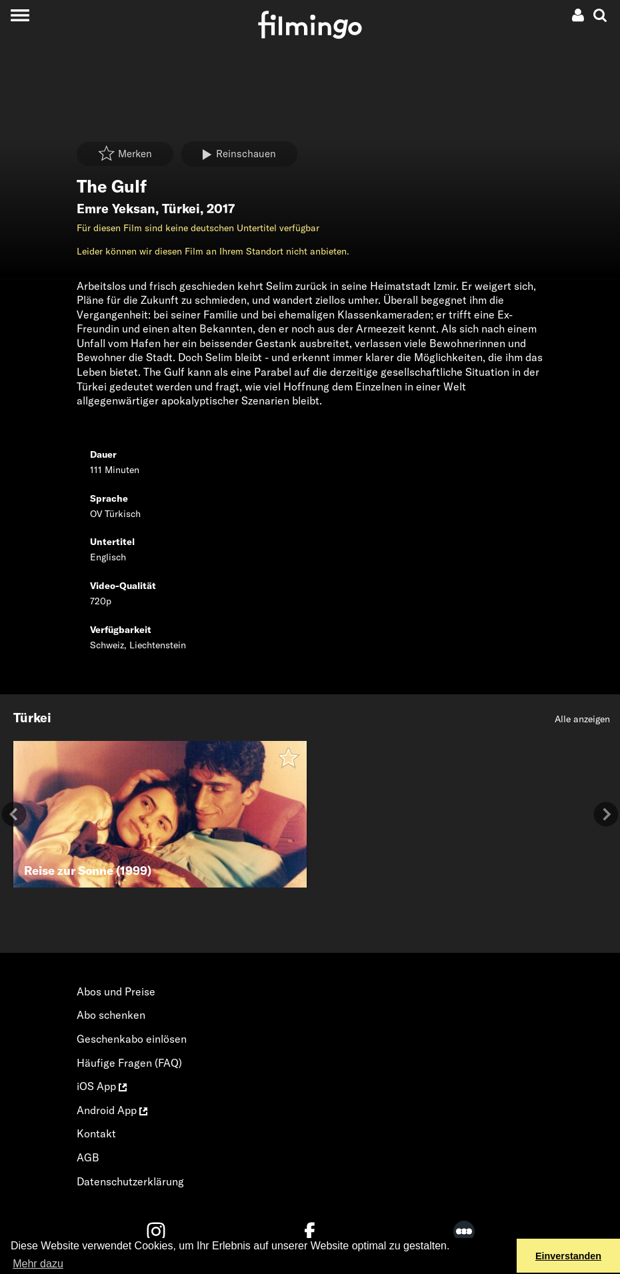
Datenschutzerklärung (130, 1181)
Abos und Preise (116, 991)
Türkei (181, 209)
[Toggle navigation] (19, 15)
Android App (112, 1110)
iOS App (102, 1086)
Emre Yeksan (116, 209)
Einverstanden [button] (568, 1256)
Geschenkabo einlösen (132, 1038)
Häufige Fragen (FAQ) (129, 1062)
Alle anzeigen (582, 719)
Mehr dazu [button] (38, 1263)
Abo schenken (111, 1014)
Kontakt (96, 1133)
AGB (88, 1157)
